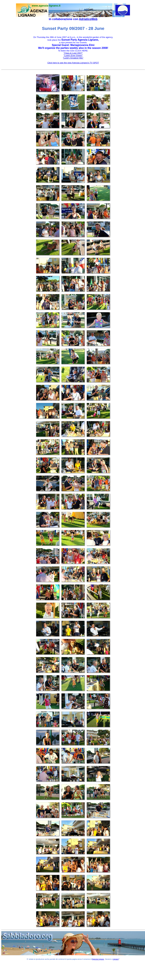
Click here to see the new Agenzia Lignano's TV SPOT (73, 63)
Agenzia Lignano (98, 959)
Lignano (116, 959)
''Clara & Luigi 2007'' (73, 53)
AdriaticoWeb (88, 19)
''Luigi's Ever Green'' (73, 55)
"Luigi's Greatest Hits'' (73, 58)
